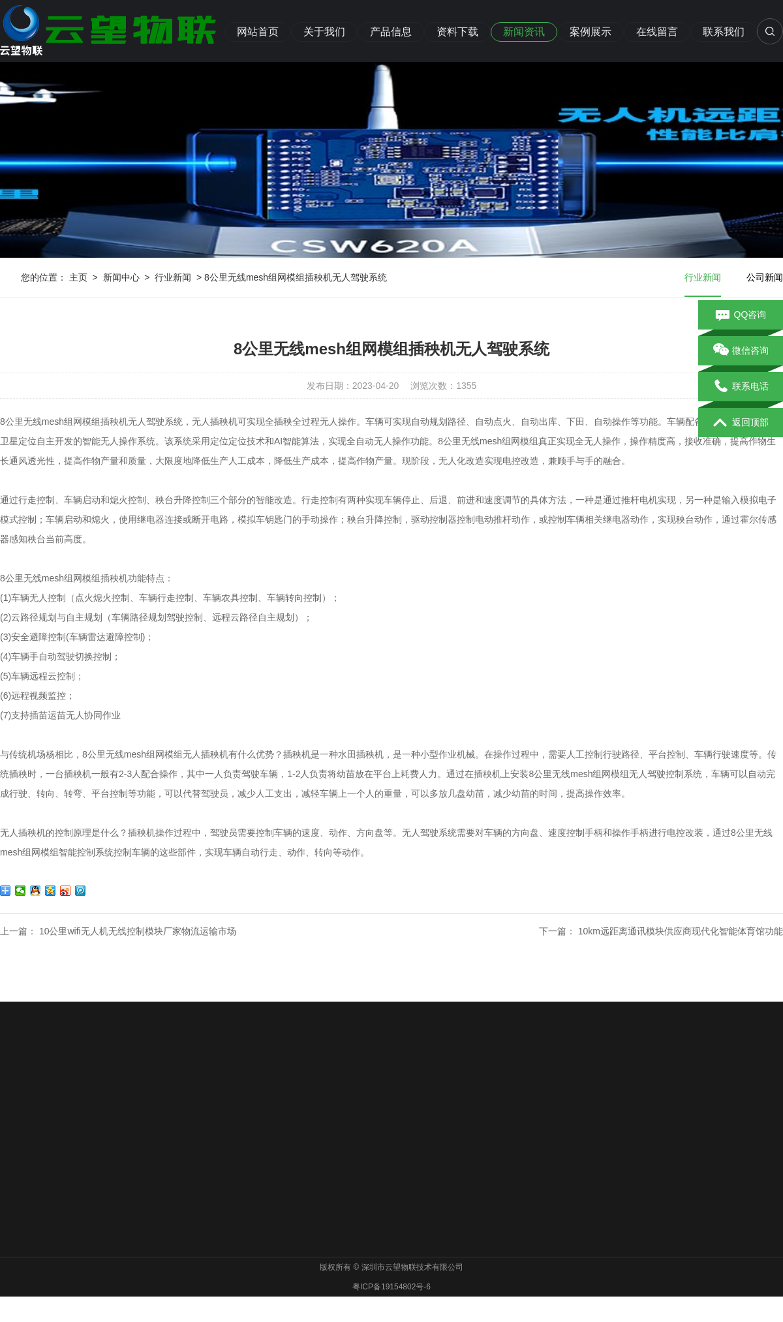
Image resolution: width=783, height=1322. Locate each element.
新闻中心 (121, 277)
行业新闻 (173, 277)
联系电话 (741, 387)
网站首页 (258, 31)
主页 (78, 277)
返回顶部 (741, 423)
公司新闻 (764, 277)
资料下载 (457, 31)
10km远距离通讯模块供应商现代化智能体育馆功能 (680, 931)
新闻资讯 (524, 31)
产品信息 (391, 31)
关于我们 (324, 31)
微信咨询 (741, 351)
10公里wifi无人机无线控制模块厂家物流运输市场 (137, 931)
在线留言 (657, 31)
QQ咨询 (741, 315)
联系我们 (724, 31)
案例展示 (590, 31)
